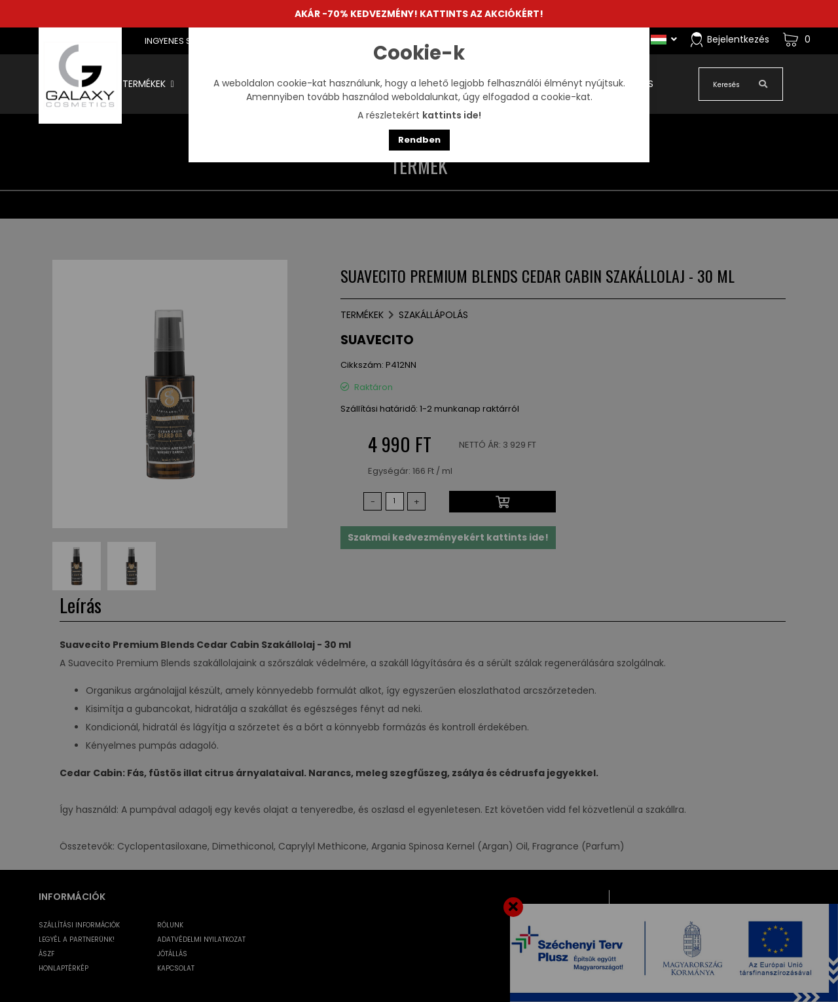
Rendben (419, 140)
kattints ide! (451, 115)
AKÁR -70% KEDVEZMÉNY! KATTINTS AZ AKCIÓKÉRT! (419, 13)
